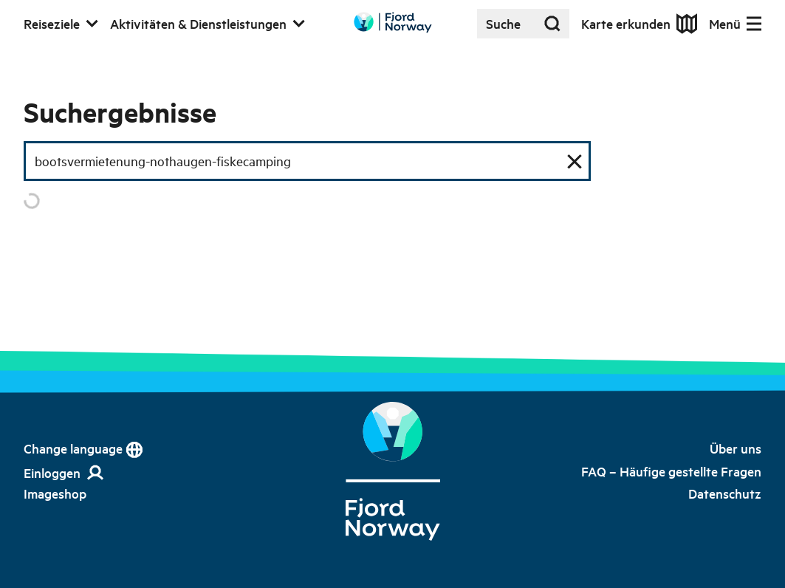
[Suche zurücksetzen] (574, 160)
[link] (55, 493)
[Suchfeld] (307, 161)
